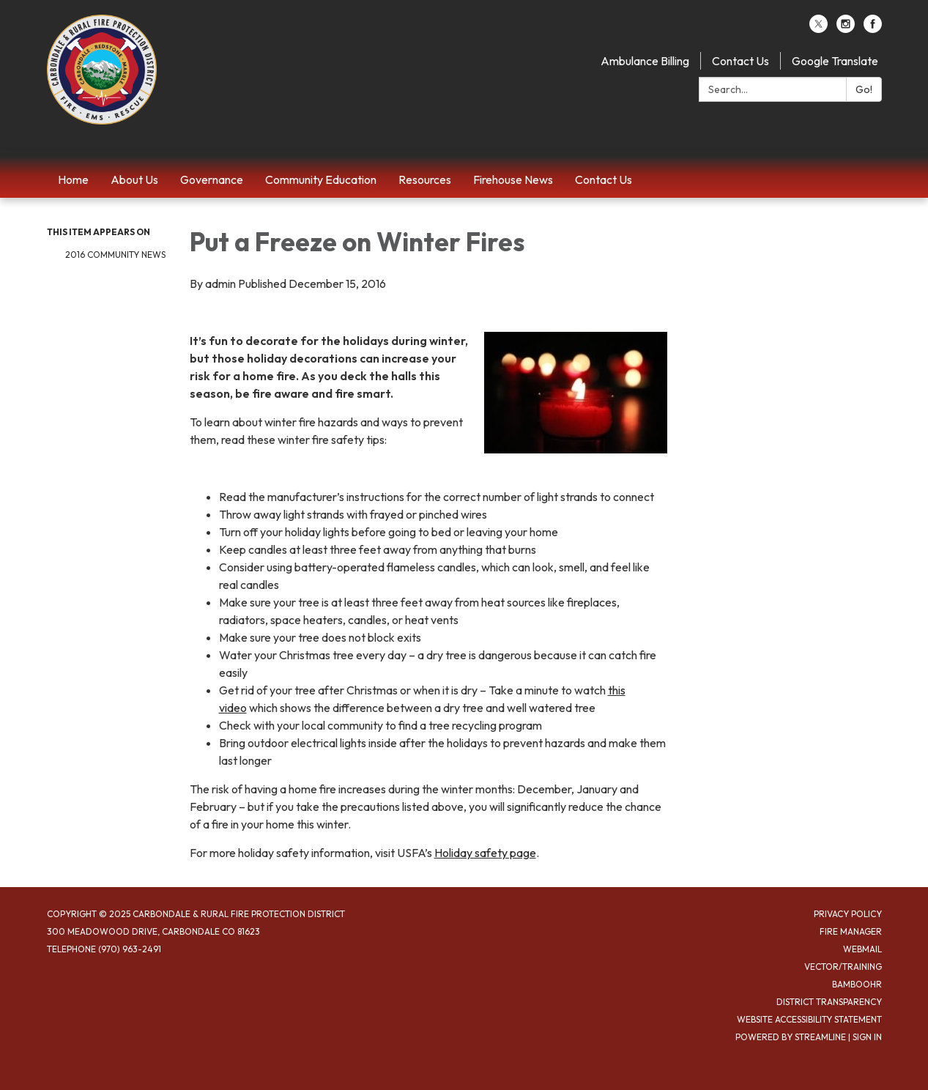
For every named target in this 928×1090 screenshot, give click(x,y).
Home (73, 179)
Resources (424, 179)
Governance (211, 179)
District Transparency (829, 1001)
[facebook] (873, 28)
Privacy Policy (848, 913)
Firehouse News (513, 179)
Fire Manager (851, 931)
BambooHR (857, 984)
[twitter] (818, 28)
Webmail (862, 948)
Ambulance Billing (645, 60)
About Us (134, 179)
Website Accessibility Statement (809, 1019)
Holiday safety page (485, 852)
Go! (863, 89)
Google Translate (835, 60)
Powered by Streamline (790, 1036)
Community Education (320, 179)
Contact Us (740, 60)
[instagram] (845, 28)
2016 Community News (115, 254)
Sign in (867, 1036)
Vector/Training (843, 966)
